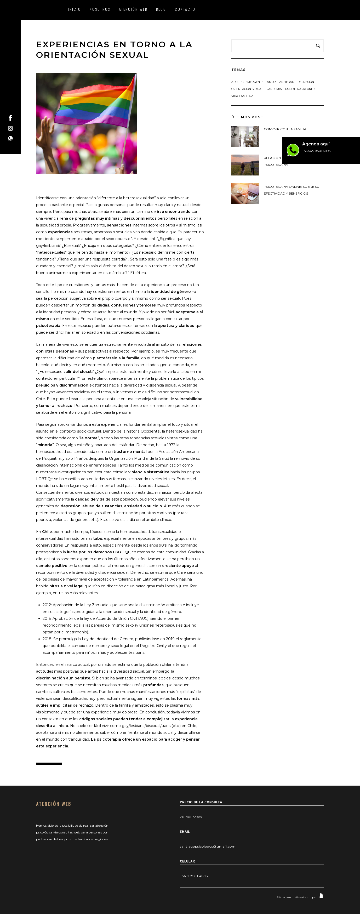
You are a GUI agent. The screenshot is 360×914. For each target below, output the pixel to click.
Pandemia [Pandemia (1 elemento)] (274, 89)
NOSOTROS (100, 9)
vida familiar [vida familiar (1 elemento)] (242, 96)
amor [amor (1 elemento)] (271, 82)
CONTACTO (185, 9)
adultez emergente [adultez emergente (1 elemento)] (247, 82)
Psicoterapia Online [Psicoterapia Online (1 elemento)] (301, 89)
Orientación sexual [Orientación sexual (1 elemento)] (247, 89)
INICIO (74, 9)
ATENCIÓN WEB (133, 9)
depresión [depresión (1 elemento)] (306, 82)
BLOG (161, 9)
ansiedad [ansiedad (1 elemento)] (286, 82)
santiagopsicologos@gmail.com (208, 846)
